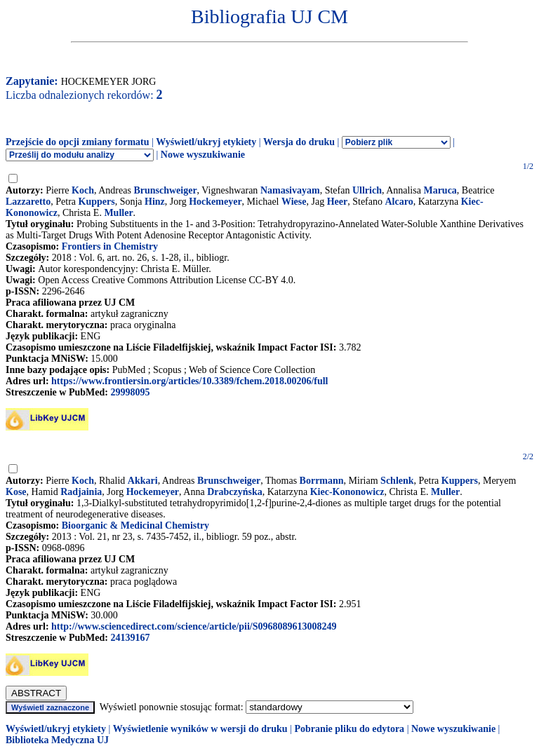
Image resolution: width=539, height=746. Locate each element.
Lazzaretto (28, 201)
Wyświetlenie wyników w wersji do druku (200, 729)
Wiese (294, 201)
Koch (83, 190)
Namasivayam (290, 190)
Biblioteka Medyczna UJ (57, 740)
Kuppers (97, 201)
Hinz (155, 201)
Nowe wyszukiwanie (203, 154)
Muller (118, 213)
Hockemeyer (215, 201)
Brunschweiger (165, 190)
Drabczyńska (234, 492)
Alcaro (399, 201)
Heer (337, 201)
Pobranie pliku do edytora (349, 729)
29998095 (129, 392)
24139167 (129, 637)
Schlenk (396, 480)
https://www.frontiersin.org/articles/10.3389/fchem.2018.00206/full (189, 381)
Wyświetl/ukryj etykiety (206, 142)
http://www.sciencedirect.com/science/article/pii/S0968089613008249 (193, 626)
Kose (16, 492)
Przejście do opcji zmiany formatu (77, 142)
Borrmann (322, 480)
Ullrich (367, 190)
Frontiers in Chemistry (110, 246)
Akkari (143, 480)
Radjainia (81, 492)
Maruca (439, 190)
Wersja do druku (299, 142)
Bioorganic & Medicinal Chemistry (135, 525)
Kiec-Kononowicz (347, 492)
